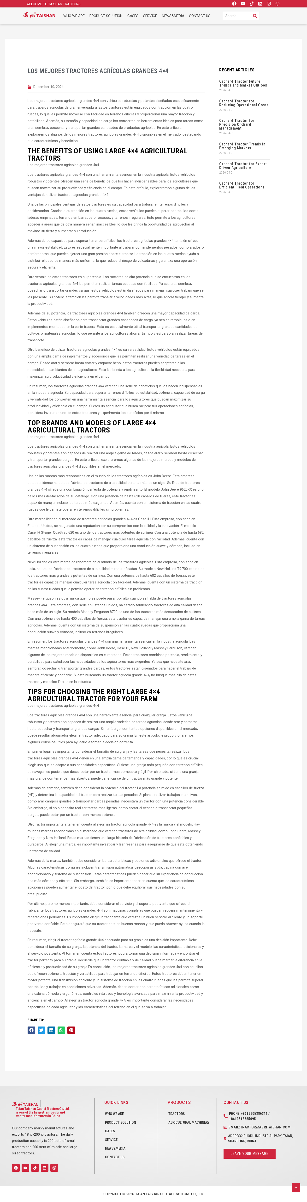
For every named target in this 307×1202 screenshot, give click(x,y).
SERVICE (150, 16)
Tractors (176, 1114)
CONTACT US (199, 16)
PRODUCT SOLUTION (106, 16)
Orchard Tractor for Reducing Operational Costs (244, 103)
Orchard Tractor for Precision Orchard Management (236, 124)
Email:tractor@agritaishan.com (259, 1127)
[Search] (255, 16)
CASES (132, 16)
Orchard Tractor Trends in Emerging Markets (242, 146)
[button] (31, 1030)
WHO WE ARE (74, 16)
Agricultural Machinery (189, 1122)
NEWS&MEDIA (173, 16)
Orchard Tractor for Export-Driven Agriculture (243, 166)
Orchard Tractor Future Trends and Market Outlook (243, 83)
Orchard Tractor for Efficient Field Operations (242, 185)
